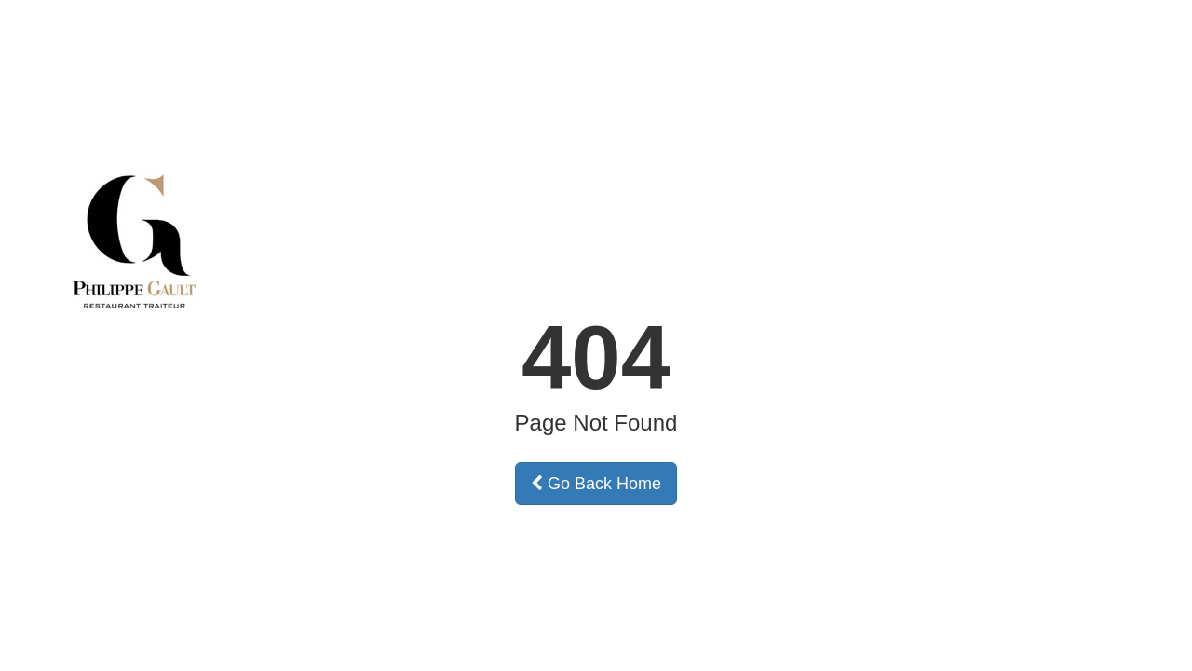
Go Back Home (596, 483)
